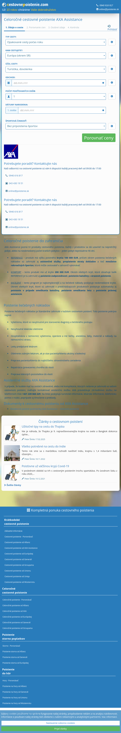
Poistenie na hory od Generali (15, 692)
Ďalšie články (12, 485)
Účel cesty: (12, 63)
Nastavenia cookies (26, 727)
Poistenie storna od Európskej (16, 663)
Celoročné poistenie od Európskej (17, 616)
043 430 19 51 (16, 183)
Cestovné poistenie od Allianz (17, 542)
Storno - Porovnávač (11, 645)
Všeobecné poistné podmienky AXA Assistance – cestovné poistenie (44, 408)
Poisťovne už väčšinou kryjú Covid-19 (45, 466)
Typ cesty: (11, 36)
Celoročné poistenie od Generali (16, 622)
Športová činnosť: (16, 120)
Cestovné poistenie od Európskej (19, 553)
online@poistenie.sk (109, 9)
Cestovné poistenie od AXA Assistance (21, 548)
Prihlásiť (112, 28)
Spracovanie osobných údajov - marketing (27, 724)
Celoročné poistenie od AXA (15, 611)
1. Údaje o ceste (14, 27)
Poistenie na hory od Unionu (15, 697)
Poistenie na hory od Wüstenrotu (17, 703)
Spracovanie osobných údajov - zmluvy (84, 721)
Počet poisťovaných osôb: (21, 91)
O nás (9, 721)
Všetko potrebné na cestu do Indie (44, 446)
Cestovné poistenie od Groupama (19, 565)
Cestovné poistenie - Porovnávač (19, 536)
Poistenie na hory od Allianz (15, 686)
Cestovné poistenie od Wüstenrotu (20, 582)
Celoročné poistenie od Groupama (17, 628)
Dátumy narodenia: (17, 104)
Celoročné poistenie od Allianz (16, 605)
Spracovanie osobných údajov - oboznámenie (75, 724)
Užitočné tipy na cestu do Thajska (43, 426)
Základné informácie (13, 531)
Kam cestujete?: (14, 50)
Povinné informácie (51, 721)
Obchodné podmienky (26, 721)
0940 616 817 (106, 5)
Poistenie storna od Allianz (14, 651)
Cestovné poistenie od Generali (18, 559)
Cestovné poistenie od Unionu (18, 570)
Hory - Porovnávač (10, 680)
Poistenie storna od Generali (15, 657)
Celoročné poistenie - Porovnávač (17, 599)
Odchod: (10, 77)
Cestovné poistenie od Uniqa (17, 576)
